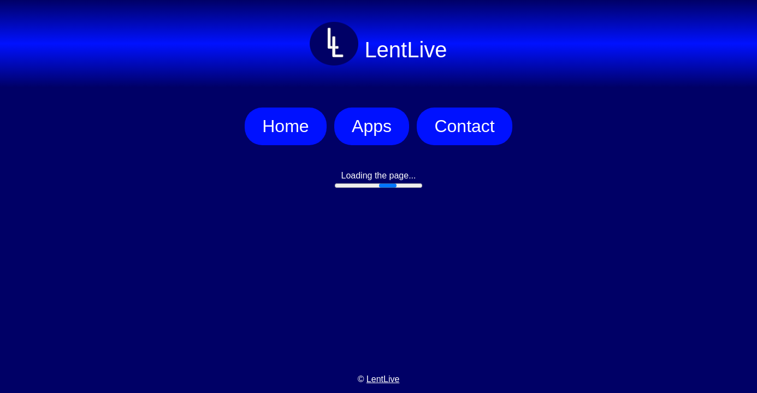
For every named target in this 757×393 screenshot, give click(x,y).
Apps (372, 126)
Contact (464, 126)
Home (285, 126)
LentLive (383, 379)
